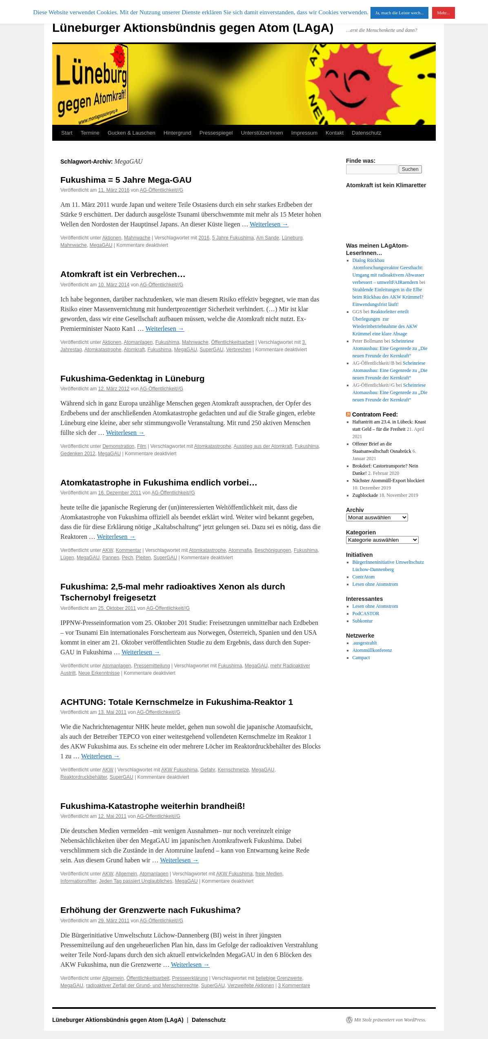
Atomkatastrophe (103, 349)
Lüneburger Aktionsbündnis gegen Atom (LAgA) (192, 27)
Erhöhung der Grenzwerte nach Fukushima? (150, 910)
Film (141, 446)
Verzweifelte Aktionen (251, 985)
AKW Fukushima (179, 770)
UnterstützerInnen (262, 133)
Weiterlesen (269, 224)
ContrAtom (364, 577)
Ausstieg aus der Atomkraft (263, 446)
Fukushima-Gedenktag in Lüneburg (132, 378)
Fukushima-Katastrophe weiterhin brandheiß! (152, 806)
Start (66, 133)
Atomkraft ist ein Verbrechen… (123, 274)
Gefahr (207, 770)
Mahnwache (137, 238)
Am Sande (267, 238)
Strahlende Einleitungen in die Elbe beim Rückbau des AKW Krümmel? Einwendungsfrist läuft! (388, 297)
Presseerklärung (190, 978)
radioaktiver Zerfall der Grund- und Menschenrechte (142, 985)
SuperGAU (212, 349)
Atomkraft (134, 349)
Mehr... (443, 12)
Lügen (67, 557)
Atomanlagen (138, 342)
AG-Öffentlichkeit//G (161, 190)
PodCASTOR (366, 613)
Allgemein (126, 874)
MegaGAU (100, 245)
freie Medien (268, 874)
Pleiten (143, 557)
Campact (361, 657)
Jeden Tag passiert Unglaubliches (135, 881)
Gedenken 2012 (77, 453)
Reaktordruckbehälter (83, 777)
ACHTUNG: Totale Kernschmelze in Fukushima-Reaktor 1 (176, 702)
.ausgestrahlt (365, 643)
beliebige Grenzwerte (279, 978)
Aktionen (112, 238)
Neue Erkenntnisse (99, 673)
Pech (127, 557)
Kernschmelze (233, 770)
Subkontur (363, 621)
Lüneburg (292, 238)
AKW (107, 550)
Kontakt (335, 133)
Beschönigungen (273, 550)
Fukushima (167, 342)
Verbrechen (238, 349)
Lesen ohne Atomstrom (375, 584)
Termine (89, 133)
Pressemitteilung (152, 666)
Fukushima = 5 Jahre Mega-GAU (126, 179)
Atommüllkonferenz (372, 650)
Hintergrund (177, 133)
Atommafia (240, 550)
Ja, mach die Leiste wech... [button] (399, 12)
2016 (203, 238)
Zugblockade (365, 495)
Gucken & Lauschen (131, 133)
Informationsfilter (78, 881)
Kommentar (128, 550)
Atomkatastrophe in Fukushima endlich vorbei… (158, 482)
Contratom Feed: (375, 414)
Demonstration (118, 446)
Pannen (110, 557)
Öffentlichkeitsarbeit (232, 342)
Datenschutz (366, 133)
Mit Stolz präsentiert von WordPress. (390, 1020)
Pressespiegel (216, 133)
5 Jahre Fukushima (233, 238)
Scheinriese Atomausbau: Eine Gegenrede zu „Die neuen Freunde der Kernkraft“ (390, 348)
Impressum (304, 133)
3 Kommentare (294, 985)
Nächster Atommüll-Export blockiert (389, 480)
